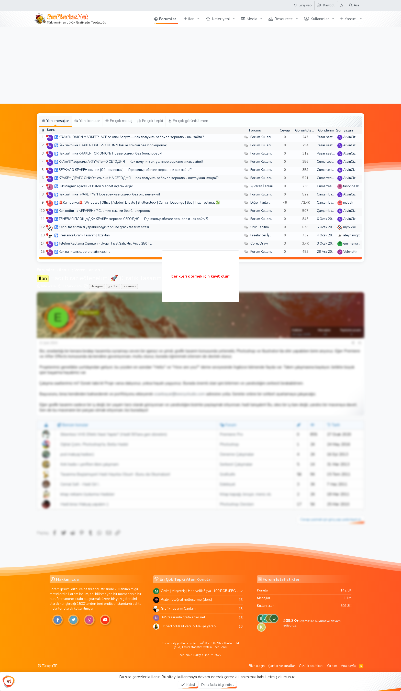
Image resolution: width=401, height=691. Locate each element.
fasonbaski (351, 186)
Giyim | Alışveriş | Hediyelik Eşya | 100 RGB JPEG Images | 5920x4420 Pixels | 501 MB (200, 590)
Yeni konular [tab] (87, 120)
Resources (283, 18)
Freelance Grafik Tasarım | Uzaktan (84, 235)
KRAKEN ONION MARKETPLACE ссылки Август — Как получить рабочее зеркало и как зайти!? (131, 137)
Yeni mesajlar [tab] (55, 120)
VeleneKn (350, 251)
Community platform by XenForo (201, 643)
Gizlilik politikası (311, 666)
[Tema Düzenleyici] (341, 5)
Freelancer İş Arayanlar (267, 235)
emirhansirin (352, 243)
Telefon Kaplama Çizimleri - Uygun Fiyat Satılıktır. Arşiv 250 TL (105, 243)
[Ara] (354, 5)
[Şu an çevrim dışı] (47, 136)
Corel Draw (259, 243)
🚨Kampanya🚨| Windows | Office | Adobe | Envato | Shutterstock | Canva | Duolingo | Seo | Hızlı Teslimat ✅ (139, 202)
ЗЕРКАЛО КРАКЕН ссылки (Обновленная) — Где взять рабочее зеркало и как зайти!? (125, 170)
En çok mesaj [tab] (118, 120)
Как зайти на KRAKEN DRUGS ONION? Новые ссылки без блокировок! (113, 145)
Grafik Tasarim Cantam (178, 608)
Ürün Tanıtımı (260, 227)
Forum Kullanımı (262, 137)
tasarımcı (129, 286)
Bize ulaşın (257, 666)
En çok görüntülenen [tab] (188, 120)
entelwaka (48, 286)
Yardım (351, 18)
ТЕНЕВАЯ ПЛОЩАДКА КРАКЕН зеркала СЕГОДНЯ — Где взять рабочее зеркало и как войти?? (133, 219)
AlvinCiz (349, 137)
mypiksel (350, 227)
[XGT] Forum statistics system (200, 647)
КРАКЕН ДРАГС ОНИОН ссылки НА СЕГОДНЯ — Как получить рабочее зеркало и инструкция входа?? (138, 178)
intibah (348, 202)
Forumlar (167, 18)
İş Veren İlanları (261, 186)
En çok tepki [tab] (150, 120)
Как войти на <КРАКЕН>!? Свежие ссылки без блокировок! (105, 211)
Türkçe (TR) (48, 666)
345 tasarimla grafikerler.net (183, 617)
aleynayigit (351, 235)
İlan (191, 18)
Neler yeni (221, 18)
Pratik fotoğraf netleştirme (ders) (186, 599)
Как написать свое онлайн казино (84, 251)
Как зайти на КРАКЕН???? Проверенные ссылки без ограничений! (109, 194)
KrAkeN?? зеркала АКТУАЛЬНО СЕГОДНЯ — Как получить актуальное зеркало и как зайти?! (131, 161)
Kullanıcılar (319, 18)
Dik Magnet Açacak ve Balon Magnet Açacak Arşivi (96, 186)
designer (97, 286)
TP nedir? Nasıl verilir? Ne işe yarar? (188, 626)
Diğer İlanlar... (260, 202)
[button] (198, 19)
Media (252, 18)
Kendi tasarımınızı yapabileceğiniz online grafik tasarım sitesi (104, 227)
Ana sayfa (348, 666)
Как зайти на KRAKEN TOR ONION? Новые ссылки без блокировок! (110, 153)
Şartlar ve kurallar (281, 666)
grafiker (113, 286)
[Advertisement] (200, 65)
